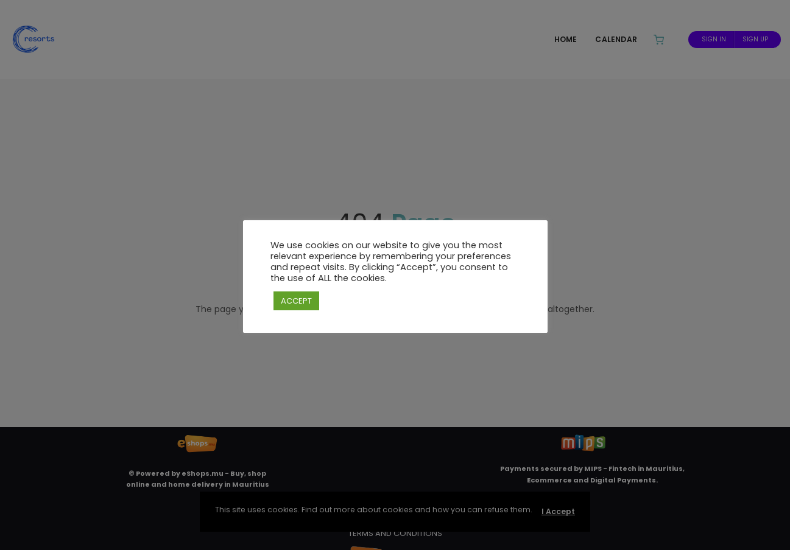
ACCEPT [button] (296, 301)
